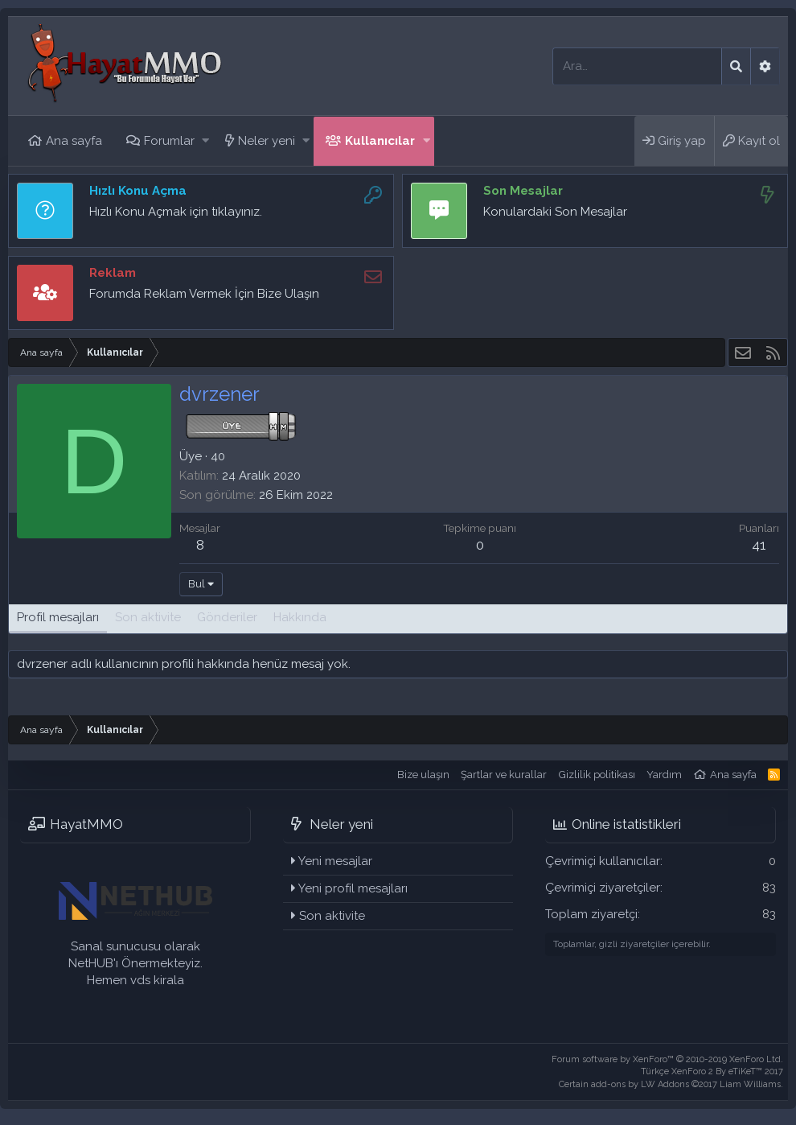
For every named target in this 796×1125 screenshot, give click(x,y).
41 (759, 545)
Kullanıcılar (380, 141)
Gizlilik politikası (597, 775)
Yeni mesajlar (335, 861)
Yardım (664, 775)
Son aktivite (332, 916)
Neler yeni (266, 141)
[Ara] (637, 66)
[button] (205, 141)
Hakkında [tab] (299, 617)
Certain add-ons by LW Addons (671, 1084)
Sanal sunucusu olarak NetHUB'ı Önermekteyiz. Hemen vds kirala (135, 963)
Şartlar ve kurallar (504, 775)
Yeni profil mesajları (353, 888)
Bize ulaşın (423, 775)
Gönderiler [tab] (227, 617)
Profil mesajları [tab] (58, 617)
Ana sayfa (74, 141)
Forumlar (169, 141)
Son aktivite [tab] (148, 617)
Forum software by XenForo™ (667, 1059)
